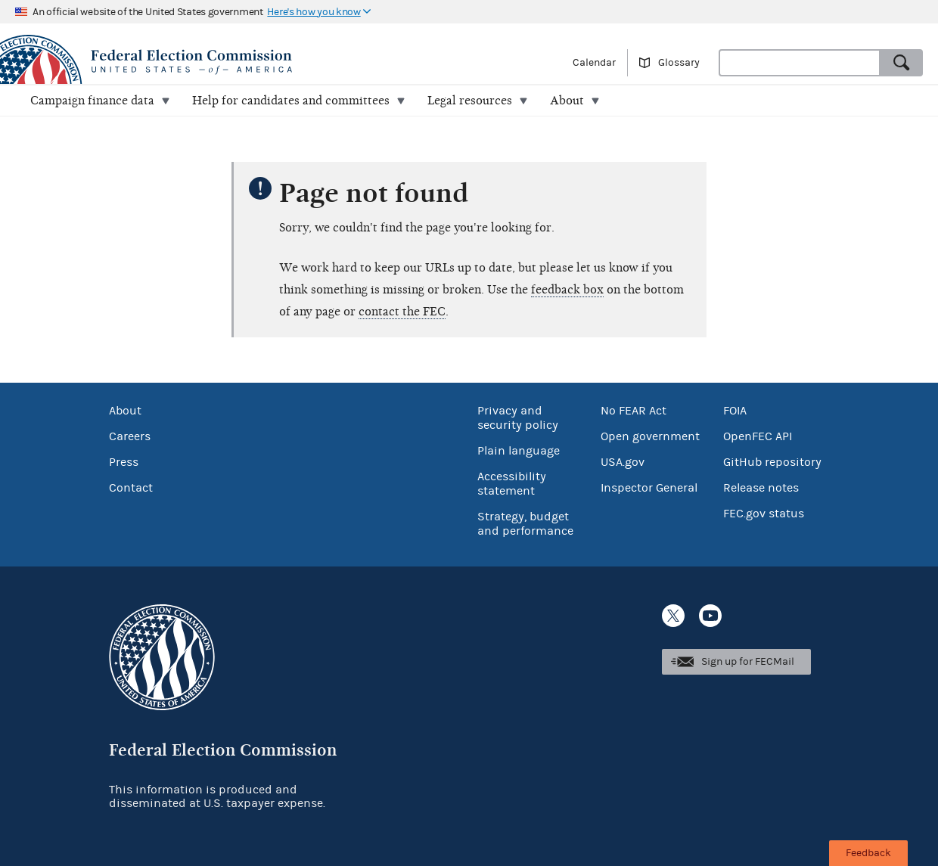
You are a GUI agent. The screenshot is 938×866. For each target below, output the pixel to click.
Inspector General (649, 488)
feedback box (567, 289)
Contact (131, 488)
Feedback (868, 853)
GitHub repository (772, 462)
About (125, 410)
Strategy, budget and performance (525, 524)
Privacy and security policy (517, 418)
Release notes (761, 488)
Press (123, 462)
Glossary (679, 63)
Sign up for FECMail (747, 662)
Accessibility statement (511, 484)
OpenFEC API (757, 436)
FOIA (735, 410)
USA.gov (622, 462)
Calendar (594, 63)
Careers (130, 436)
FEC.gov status (763, 513)
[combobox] (800, 62)
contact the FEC (402, 311)
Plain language (518, 451)
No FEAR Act (633, 410)
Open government (650, 436)
